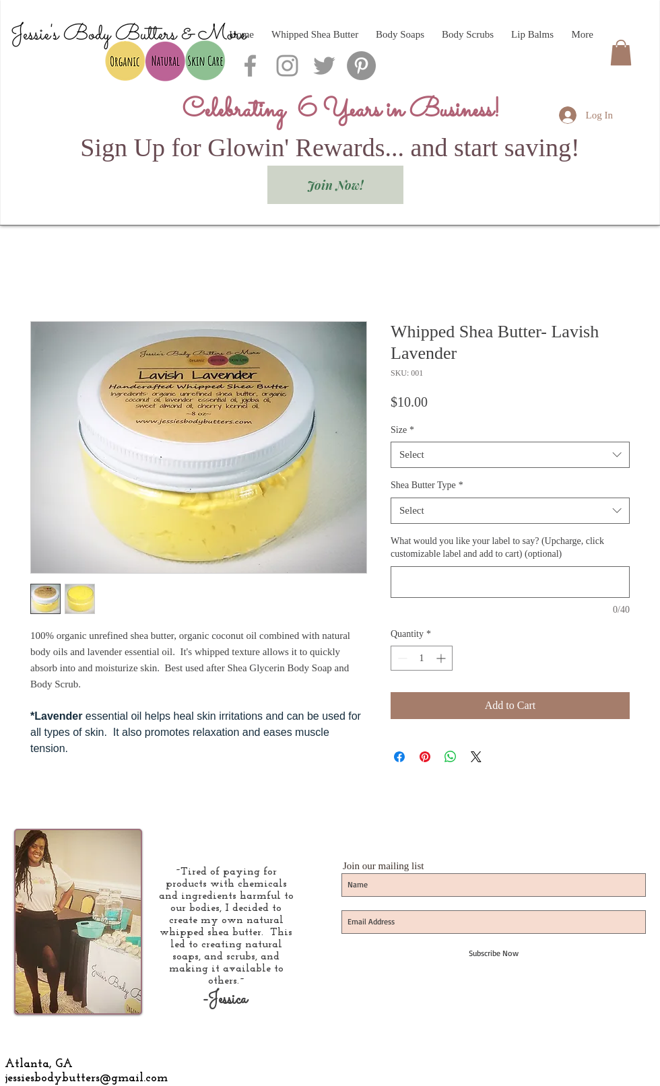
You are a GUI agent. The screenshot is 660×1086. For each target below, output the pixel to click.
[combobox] (510, 455)
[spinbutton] (421, 658)
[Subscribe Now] (493, 953)
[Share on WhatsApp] (450, 757)
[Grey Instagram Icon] (287, 65)
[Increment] (442, 658)
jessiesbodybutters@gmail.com (86, 1078)
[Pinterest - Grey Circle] (361, 65)
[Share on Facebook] (399, 757)
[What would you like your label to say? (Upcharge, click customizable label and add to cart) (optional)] (510, 582)
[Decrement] (401, 658)
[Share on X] (476, 757)
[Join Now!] (335, 185)
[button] (621, 52)
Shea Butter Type (427, 485)
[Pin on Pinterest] (425, 757)
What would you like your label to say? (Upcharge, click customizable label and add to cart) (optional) (497, 547)
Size (402, 430)
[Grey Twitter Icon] (324, 65)
